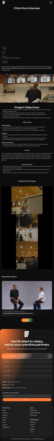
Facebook (32, 429)
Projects (5, 415)
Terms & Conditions (35, 412)
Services (5, 412)
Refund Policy (33, 415)
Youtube (32, 427)
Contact (5, 424)
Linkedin (32, 424)
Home (4, 410)
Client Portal (6, 427)
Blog (4, 422)
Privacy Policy (33, 410)
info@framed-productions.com (13, 382)
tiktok (32, 431)
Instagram (32, 422)
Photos (5, 417)
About (4, 420)
